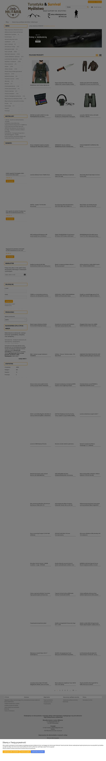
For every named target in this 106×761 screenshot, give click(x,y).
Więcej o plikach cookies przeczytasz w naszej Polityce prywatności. (19, 748)
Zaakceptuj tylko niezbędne (11, 751)
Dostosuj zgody (25, 751)
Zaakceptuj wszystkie (37, 751)
